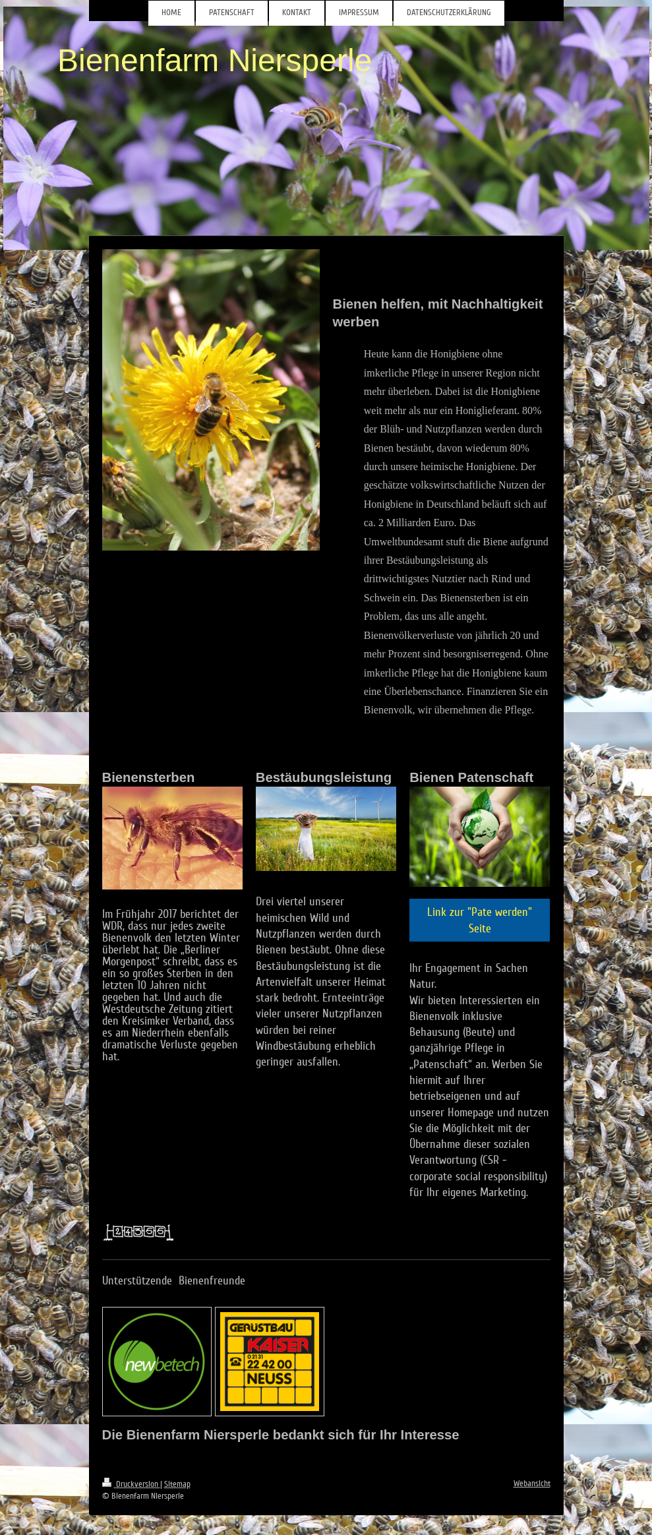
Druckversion (131, 1484)
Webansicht (532, 1483)
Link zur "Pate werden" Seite (479, 920)
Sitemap (177, 1484)
